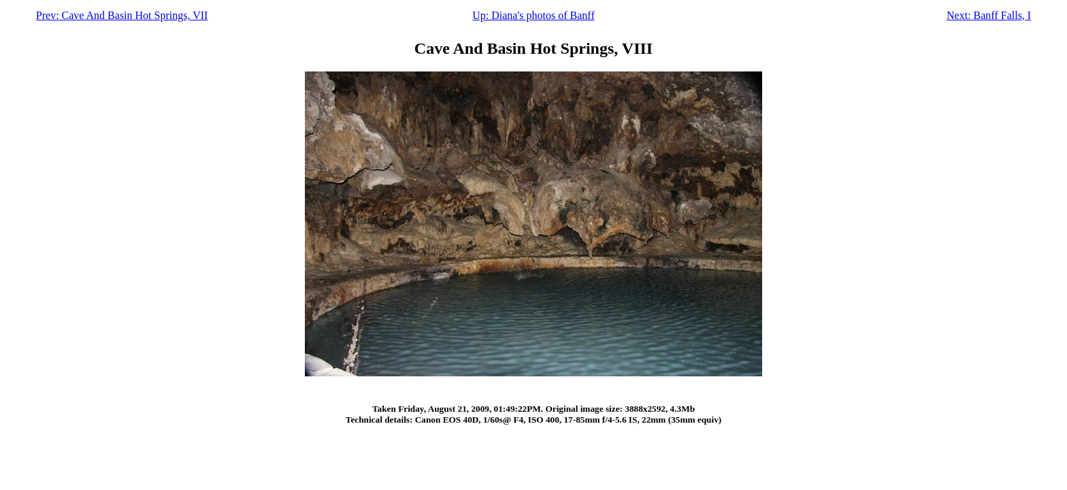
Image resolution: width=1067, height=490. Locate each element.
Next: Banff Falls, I (989, 15)
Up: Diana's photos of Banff (533, 15)
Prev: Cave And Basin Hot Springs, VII (122, 15)
